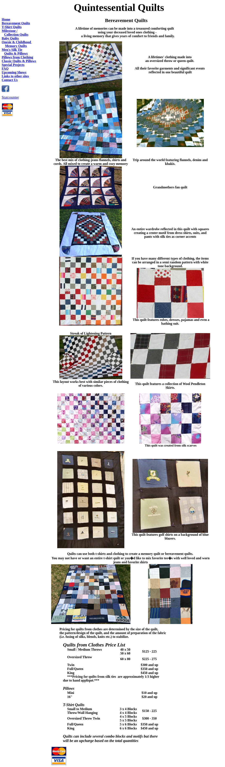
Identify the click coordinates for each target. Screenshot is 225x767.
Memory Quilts (16, 46)
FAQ (5, 68)
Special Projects (13, 65)
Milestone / (9, 31)
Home (6, 19)
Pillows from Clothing (17, 57)
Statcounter (10, 97)
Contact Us (10, 80)
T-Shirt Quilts (12, 27)
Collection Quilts (16, 34)
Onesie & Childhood (17, 42)
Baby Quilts (10, 38)
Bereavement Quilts (16, 23)
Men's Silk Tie (12, 49)
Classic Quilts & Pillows (19, 61)
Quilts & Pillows (16, 53)
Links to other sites (15, 76)
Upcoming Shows (14, 72)
